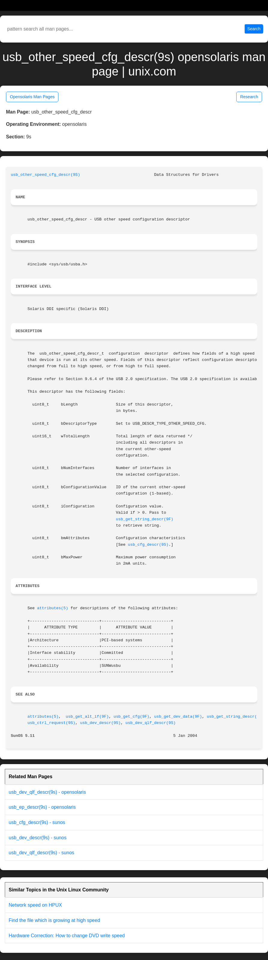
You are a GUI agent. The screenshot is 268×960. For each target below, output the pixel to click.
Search (254, 28)
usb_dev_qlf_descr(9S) (150, 723)
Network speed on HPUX (35, 905)
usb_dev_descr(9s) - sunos (37, 837)
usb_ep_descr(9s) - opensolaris (42, 807)
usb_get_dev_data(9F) (178, 716)
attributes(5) (52, 608)
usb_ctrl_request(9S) (51, 723)
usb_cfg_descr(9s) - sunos (37, 822)
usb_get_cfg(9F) (131, 716)
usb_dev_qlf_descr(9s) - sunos (41, 852)
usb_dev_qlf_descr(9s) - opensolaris (47, 792)
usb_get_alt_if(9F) (87, 716)
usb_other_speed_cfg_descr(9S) (45, 175)
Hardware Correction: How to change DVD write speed (67, 935)
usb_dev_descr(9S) (100, 723)
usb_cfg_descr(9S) (148, 544)
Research (249, 96)
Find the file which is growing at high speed (54, 920)
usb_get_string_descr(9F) (144, 519)
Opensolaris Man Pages (32, 96)
